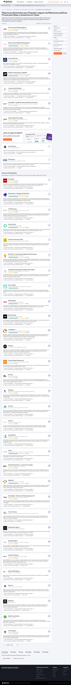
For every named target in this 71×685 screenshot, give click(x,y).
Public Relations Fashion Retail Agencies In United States (23, 9)
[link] (30, 2)
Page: (12, 644)
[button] (62, 2)
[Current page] (15, 645)
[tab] (5, 652)
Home (3, 9)
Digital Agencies (9, 9)
